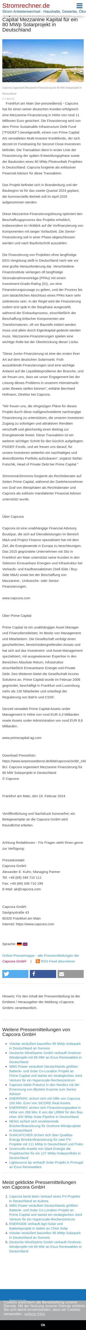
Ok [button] (43, 1325)
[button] (15, 974)
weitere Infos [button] (34, 1314)
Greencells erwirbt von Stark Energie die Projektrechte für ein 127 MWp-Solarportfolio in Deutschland (45, 1153)
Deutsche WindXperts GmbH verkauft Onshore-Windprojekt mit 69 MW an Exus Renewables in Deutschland (45, 1057)
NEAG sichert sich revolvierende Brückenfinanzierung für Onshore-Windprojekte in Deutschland (45, 1125)
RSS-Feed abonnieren (55, 961)
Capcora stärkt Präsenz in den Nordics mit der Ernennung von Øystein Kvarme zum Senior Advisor (44, 1089)
